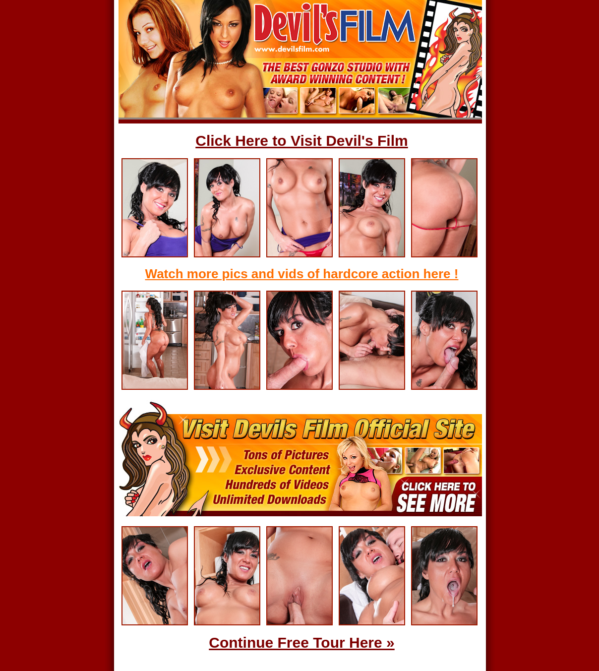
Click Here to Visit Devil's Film (301, 140)
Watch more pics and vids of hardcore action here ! (302, 273)
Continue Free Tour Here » (302, 642)
